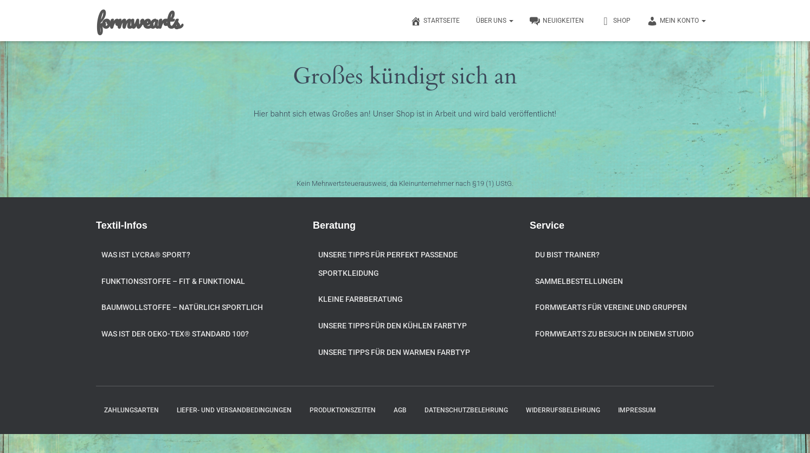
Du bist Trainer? (567, 254)
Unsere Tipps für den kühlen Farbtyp (392, 325)
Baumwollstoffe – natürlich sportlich (182, 307)
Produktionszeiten (343, 410)
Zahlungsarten (131, 410)
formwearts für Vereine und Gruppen (611, 307)
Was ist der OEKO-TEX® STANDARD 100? (175, 333)
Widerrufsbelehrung (563, 410)
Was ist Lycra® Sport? (145, 254)
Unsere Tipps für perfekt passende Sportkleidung (388, 263)
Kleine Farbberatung (360, 299)
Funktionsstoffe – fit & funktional (173, 281)
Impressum (637, 410)
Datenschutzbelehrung (466, 410)
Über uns (494, 20)
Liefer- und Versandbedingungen (234, 410)
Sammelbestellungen (579, 281)
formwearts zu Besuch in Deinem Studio (614, 333)
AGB (400, 410)
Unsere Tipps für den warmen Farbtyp (394, 352)
